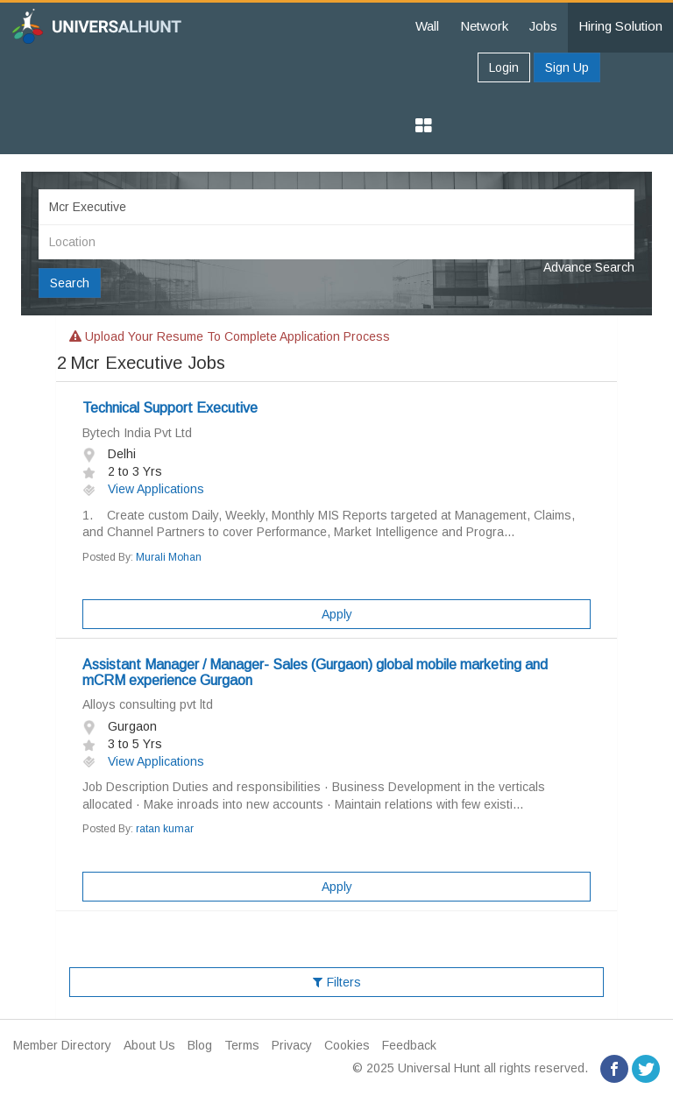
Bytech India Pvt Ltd (137, 433)
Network (484, 25)
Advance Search (588, 267)
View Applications (143, 489)
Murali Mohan (169, 557)
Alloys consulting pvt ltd (147, 704)
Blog (200, 1045)
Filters (337, 982)
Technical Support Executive (170, 407)
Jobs (543, 25)
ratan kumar (165, 829)
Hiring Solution (620, 25)
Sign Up (567, 67)
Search (69, 283)
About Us (149, 1045)
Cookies (347, 1045)
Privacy (292, 1045)
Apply (337, 614)
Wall (427, 25)
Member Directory (62, 1045)
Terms (241, 1045)
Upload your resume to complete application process (229, 336)
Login (504, 67)
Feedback (409, 1045)
